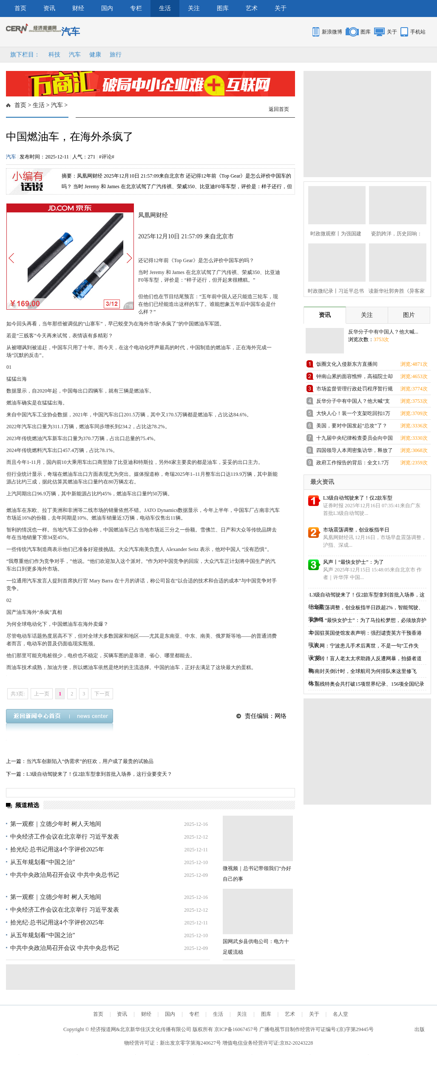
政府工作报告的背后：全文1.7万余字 (352, 464)
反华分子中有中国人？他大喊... (383, 332)
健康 (95, 54)
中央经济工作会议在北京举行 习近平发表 (64, 837)
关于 (281, 8)
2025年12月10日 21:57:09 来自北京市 (186, 236)
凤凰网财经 (153, 215)
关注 (194, 8)
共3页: (18, 694)
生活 (165, 8)
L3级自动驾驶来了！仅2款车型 (357, 498)
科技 (54, 54)
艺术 (252, 8)
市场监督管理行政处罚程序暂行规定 (354, 390)
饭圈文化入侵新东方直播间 (346, 364)
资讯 (49, 8)
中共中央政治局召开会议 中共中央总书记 (64, 875)
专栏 (136, 8)
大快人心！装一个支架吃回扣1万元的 (353, 414)
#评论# (106, 157)
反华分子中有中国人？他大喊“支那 (353, 402)
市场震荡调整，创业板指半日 (356, 530)
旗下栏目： (25, 54)
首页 (20, 8)
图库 (223, 8)
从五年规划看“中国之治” (42, 862)
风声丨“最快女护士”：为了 (353, 562)
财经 (78, 8)
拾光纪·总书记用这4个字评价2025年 (57, 849)
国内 (107, 8)
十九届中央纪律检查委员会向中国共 (354, 439)
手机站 (418, 32)
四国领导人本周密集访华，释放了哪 (354, 451)
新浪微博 (332, 32)
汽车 (75, 54)
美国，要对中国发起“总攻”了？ (351, 426)
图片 (409, 315)
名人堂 (340, 1014)
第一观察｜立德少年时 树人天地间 (55, 824)
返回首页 (279, 109)
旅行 (116, 54)
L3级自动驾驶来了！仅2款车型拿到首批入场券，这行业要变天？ (99, 774)
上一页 (41, 694)
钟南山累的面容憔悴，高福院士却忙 (354, 377)
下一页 (102, 694)
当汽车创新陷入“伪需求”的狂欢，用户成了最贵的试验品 (89, 761)
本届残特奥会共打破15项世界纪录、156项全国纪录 (366, 684)
